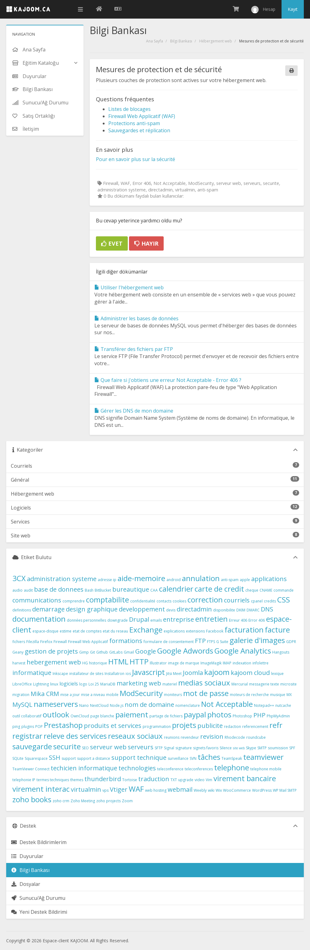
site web (239, 748)
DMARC (253, 610)
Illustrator (158, 663)
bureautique (130, 589)
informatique (31, 672)
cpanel (257, 601)
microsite (288, 684)
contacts (164, 601)
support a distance (93, 758)
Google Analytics (242, 651)
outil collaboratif (26, 716)
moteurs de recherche (249, 694)
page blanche (102, 716)
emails (156, 620)
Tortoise (129, 779)
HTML (118, 661)
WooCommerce (237, 790)
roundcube (256, 737)
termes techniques (53, 779)
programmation (157, 726)
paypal (195, 714)
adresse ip (107, 579)
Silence (226, 748)
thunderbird (102, 779)
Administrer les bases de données (136, 318)
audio (17, 590)
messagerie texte (264, 684)
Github (102, 652)
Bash (89, 590)
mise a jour (70, 694)
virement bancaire (244, 778)
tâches (209, 757)
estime (65, 631)
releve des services (75, 736)
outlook (56, 714)
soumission (278, 748)
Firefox (46, 641)
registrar (27, 736)
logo (83, 684)
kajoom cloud (250, 672)
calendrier (176, 589)
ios (128, 673)
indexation (242, 663)
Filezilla (32, 641)
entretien (211, 619)
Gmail (129, 652)
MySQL (22, 704)
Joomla (193, 672)
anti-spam (230, 579)
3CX (19, 578)
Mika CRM (45, 694)
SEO (85, 748)
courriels (237, 600)
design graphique (92, 609)
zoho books (31, 799)
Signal (169, 748)
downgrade (117, 620)
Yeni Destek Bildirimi (39, 911)
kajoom (217, 672)
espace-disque (45, 631)
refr (275, 725)
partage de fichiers (166, 716)
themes (76, 779)
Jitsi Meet (174, 673)
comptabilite (107, 599)
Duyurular (27, 856)
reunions (171, 737)
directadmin (194, 609)
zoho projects (108, 800)
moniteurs (173, 694)
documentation (39, 619)
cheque (251, 590)
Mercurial (239, 684)
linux (54, 684)
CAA (154, 590)
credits (270, 601)
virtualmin (86, 789)
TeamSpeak (232, 758)
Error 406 (256, 620)
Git (92, 652)
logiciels (68, 683)
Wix (219, 790)
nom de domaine (149, 704)
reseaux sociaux (135, 736)
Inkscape (60, 673)
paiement (131, 714)
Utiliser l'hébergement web (129, 287)
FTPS (211, 641)
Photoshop (242, 716)
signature (183, 748)
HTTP (139, 661)
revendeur (190, 737)
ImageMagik (211, 663)
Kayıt (293, 9)
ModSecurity (141, 693)
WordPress (262, 790)
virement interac (41, 789)
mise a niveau (93, 694)
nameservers (56, 704)
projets (184, 725)
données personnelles (86, 620)
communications (36, 600)
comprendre (73, 601)
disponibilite (224, 610)
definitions (21, 610)
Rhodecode (235, 737)
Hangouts (280, 652)
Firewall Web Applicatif (88, 641)
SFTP (159, 748)
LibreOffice (22, 684)
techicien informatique (84, 768)
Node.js (116, 705)
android (173, 579)
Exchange (145, 629)
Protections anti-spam (134, 123)
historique (98, 663)
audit (28, 590)
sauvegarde (32, 746)
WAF (136, 789)
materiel (169, 684)
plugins (27, 726)
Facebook (214, 631)
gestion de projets (51, 651)
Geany (18, 652)
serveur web (108, 747)
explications (174, 631)
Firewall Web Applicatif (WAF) (141, 116)
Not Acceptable (227, 704)
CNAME (266, 590)
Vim (209, 779)
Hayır (146, 243)
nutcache (283, 705)
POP (39, 726)
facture (277, 629)
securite (67, 746)
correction (205, 599)
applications (269, 579)
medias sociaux (204, 682)
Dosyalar (25, 884)
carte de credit (219, 589)
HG (85, 663)
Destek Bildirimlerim (39, 842)
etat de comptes (87, 631)
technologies (137, 768)
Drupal (139, 619)
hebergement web (54, 662)
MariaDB (107, 684)
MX (289, 694)
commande (283, 590)
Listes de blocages (129, 109)
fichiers (18, 641)
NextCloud (99, 705)
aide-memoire (141, 578)
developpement (142, 609)
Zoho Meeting (83, 800)
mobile (112, 694)
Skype (251, 748)
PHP (259, 715)
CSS (283, 599)
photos (219, 714)
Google (145, 651)
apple (245, 579)
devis (170, 610)
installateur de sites (86, 673)
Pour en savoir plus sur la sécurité (135, 159)
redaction (232, 726)
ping (16, 726)
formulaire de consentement (169, 641)
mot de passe (206, 693)
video (200, 779)
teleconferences (199, 769)
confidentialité (142, 601)
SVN (193, 758)
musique (277, 694)
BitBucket (103, 590)
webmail (180, 789)
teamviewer (263, 757)
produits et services (112, 725)
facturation (244, 629)
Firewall (60, 641)
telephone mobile (266, 769)
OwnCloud (80, 716)
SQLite (18, 758)
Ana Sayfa (154, 41)
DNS (267, 609)
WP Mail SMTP (285, 790)
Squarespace (36, 758)
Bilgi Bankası (181, 41)
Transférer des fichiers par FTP (133, 349)
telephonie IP (23, 779)
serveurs (140, 747)
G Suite (222, 641)
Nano (84, 705)
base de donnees (59, 589)
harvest (18, 663)
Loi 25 (93, 684)
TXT (173, 779)
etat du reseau (115, 631)
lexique (277, 673)
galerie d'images (257, 640)
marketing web (139, 683)
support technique (138, 757)
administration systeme (62, 579)
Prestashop (63, 725)
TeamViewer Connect (31, 769)
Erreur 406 (238, 620)
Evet (112, 243)
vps (105, 790)
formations (125, 641)
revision (211, 736)
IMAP (227, 663)
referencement (255, 726)
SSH (54, 757)
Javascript (148, 672)
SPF (292, 748)
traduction (153, 779)
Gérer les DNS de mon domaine (133, 410)
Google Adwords (185, 651)
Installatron (114, 673)
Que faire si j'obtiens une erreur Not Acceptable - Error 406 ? (167, 380)
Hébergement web (215, 41)
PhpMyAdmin (278, 716)
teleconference (170, 769)
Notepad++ (264, 705)
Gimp (84, 652)
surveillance (178, 758)
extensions (195, 631)
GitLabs (116, 652)
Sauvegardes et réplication (139, 130)
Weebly (200, 790)
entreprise (178, 619)
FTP (200, 641)
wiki (211, 790)
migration (20, 694)
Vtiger (118, 789)
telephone (231, 767)
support (69, 758)
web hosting (155, 790)
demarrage (48, 609)
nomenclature (187, 705)
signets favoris (205, 748)
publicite (210, 725)
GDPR (291, 641)
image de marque (183, 663)
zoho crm (61, 800)
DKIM (240, 610)
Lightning (41, 684)
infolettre (260, 663)
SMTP (262, 748)
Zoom (127, 800)
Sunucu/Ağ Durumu (38, 898)
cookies (179, 601)
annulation (201, 578)
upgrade (185, 779)
